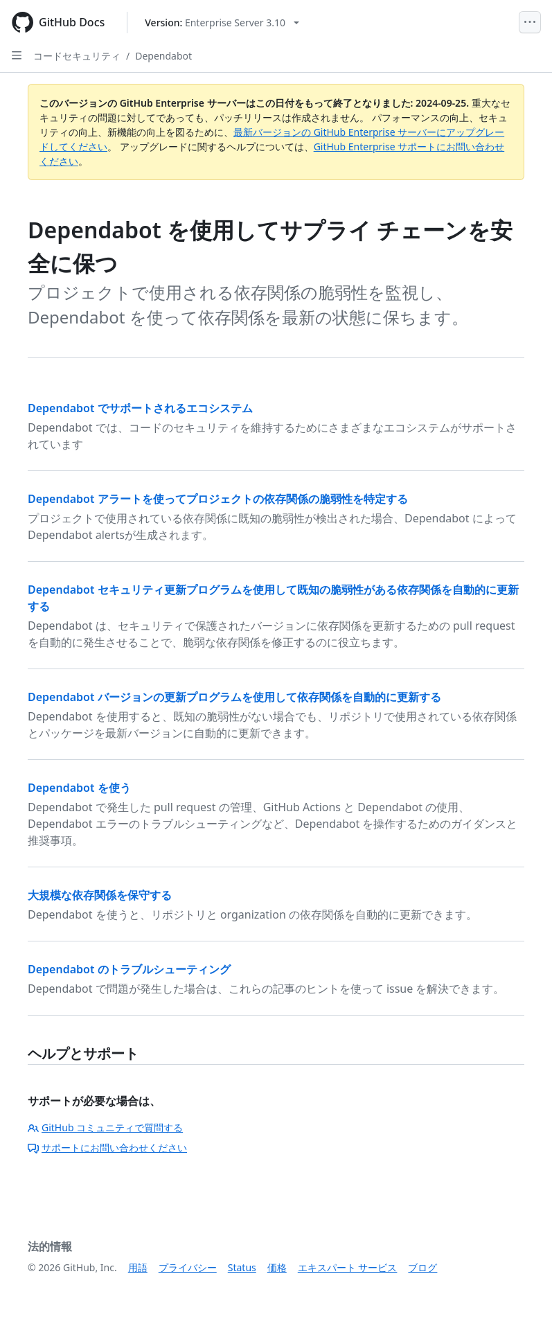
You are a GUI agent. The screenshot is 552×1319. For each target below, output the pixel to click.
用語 (138, 1267)
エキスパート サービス (348, 1267)
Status (242, 1267)
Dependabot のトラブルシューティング (129, 969)
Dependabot (163, 55)
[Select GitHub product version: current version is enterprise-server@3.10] (222, 22)
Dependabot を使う (79, 787)
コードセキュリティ (77, 55)
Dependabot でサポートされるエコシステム (140, 408)
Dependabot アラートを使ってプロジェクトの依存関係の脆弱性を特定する (218, 498)
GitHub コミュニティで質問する (105, 1127)
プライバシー (188, 1267)
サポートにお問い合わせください (107, 1147)
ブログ (422, 1267)
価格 (277, 1267)
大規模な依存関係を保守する (100, 895)
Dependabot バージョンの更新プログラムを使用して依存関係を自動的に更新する (234, 697)
